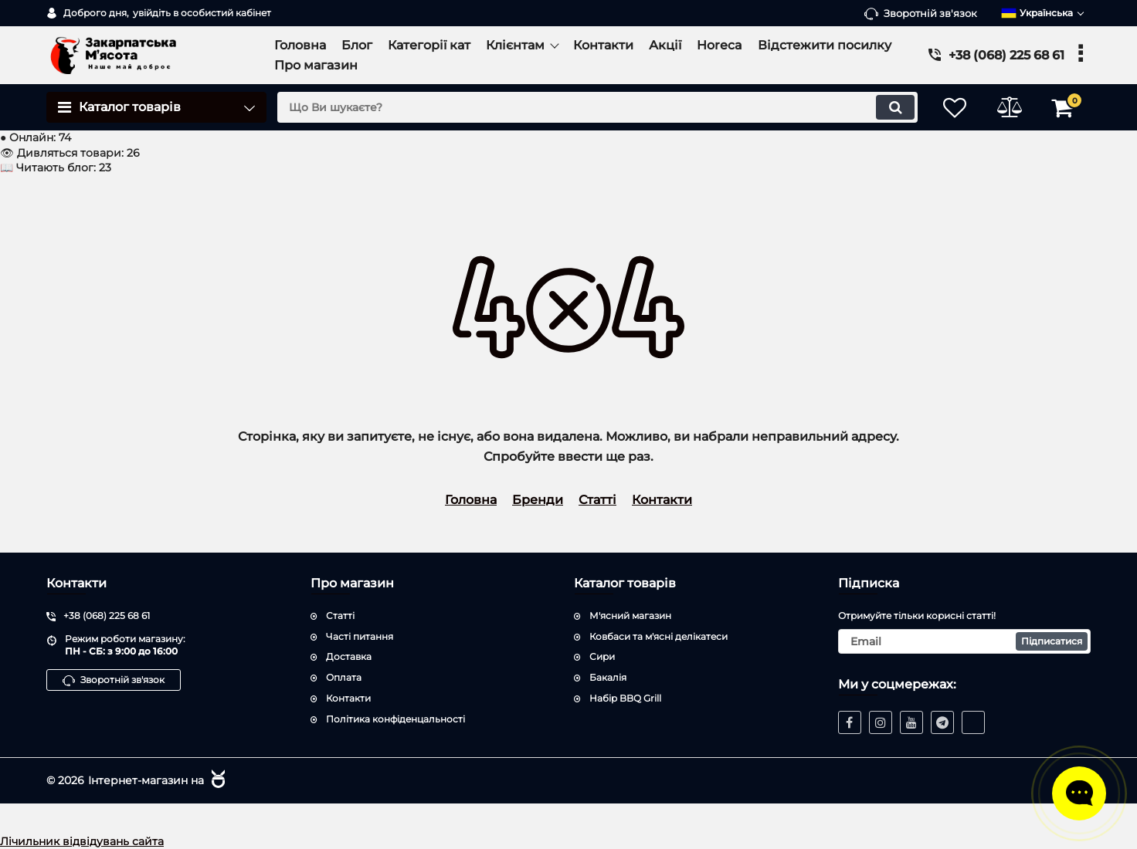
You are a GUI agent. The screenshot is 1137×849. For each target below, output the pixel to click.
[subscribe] (964, 641)
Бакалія (607, 677)
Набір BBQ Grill (625, 698)
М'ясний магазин (630, 615)
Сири (602, 656)
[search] (597, 107)
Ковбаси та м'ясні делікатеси (658, 636)
